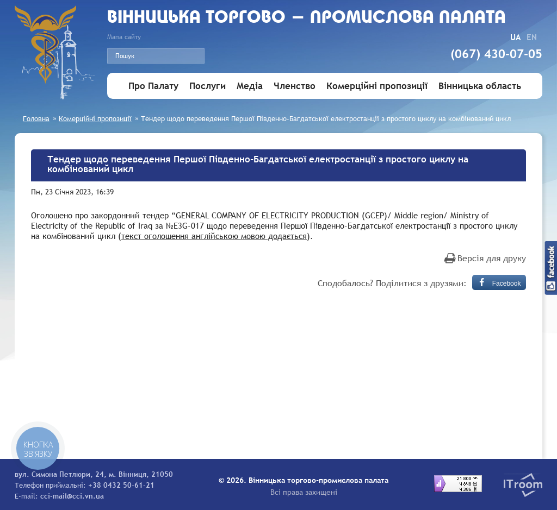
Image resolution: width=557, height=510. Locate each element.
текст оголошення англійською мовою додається (214, 235)
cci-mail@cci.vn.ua (72, 496)
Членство (294, 86)
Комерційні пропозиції (377, 86)
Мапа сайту (124, 37)
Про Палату (153, 86)
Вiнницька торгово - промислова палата (306, 18)
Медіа (250, 86)
